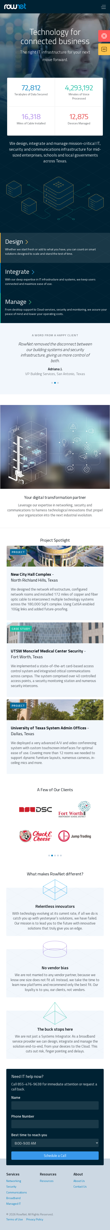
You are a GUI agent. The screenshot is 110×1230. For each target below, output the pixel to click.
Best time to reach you (29, 1135)
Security (11, 1186)
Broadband (13, 1197)
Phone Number (22, 1116)
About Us (79, 1180)
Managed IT (13, 1203)
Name (15, 1097)
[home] (19, 6)
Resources (47, 1180)
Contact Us (80, 1186)
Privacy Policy (34, 1219)
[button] (103, 6)
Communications (16, 1192)
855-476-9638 (30, 1084)
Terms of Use (14, 1219)
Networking (13, 1180)
